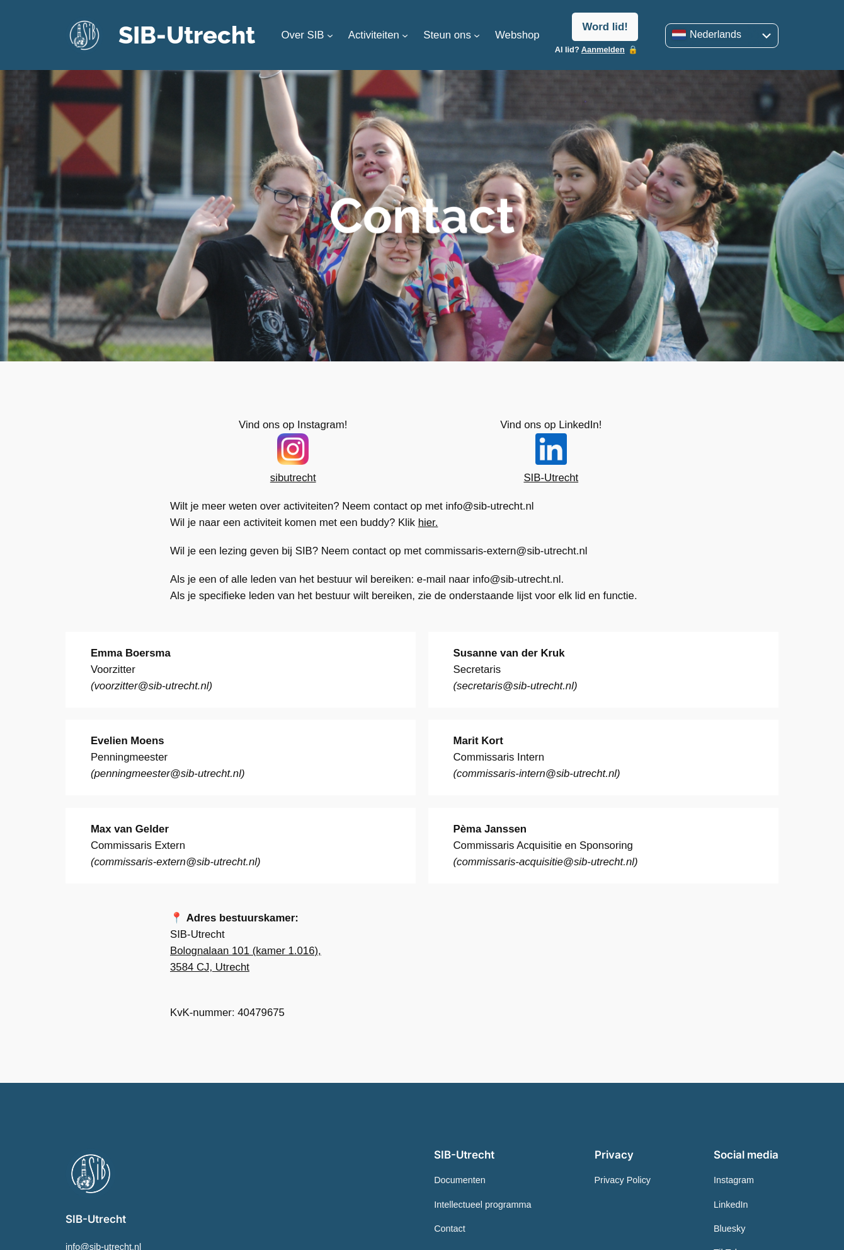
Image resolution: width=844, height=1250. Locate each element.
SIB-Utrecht (186, 35)
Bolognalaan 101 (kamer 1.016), (245, 951)
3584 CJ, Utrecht (209, 967)
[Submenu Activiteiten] (405, 35)
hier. (428, 523)
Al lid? (590, 49)
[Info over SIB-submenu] (330, 35)
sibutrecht (293, 478)
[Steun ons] (477, 35)
